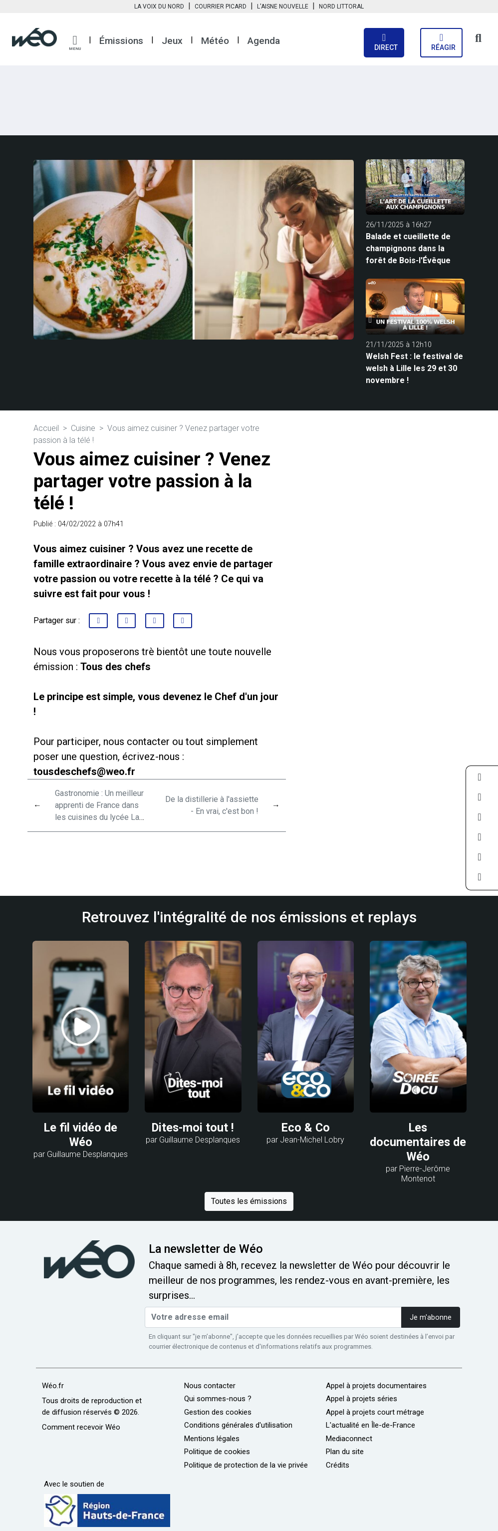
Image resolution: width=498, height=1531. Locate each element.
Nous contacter (210, 1385)
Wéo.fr (53, 1385)
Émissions (121, 40)
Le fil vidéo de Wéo (80, 1135)
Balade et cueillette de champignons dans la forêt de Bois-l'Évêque (408, 248)
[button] (75, 43)
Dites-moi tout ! (193, 1128)
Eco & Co (305, 1128)
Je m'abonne (431, 1317)
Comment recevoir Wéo (81, 1427)
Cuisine (83, 428)
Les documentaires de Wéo (418, 1142)
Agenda (264, 40)
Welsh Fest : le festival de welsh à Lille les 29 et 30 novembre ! (414, 368)
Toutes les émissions (249, 1201)
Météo (215, 40)
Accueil (46, 428)
